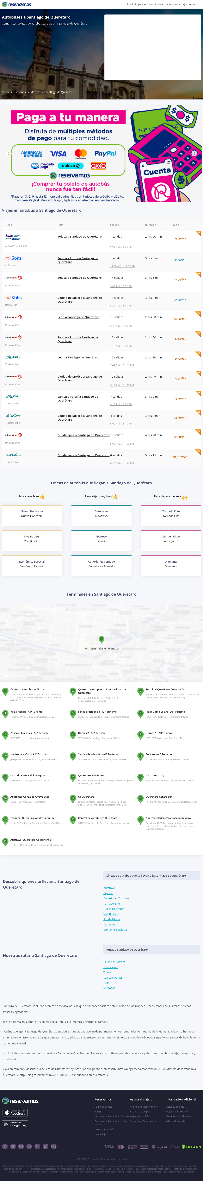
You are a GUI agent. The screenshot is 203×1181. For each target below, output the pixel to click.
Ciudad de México (114, 962)
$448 (184, 299)
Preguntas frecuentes (177, 1111)
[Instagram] (21, 1146)
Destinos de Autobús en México (112, 1116)
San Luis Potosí (112, 977)
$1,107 (184, 457)
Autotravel (110, 888)
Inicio (5, 92)
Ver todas (109, 988)
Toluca (107, 972)
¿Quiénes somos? (104, 1106)
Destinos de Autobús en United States (111, 1123)
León (106, 983)
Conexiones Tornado (116, 898)
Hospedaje (100, 1134)
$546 (184, 398)
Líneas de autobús (104, 1129)
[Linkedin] (29, 1146)
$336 (184, 260)
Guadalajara (111, 967)
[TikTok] (45, 1146)
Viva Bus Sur (111, 914)
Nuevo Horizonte (114, 909)
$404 (184, 279)
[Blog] (54, 1146)
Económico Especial (115, 929)
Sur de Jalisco (111, 919)
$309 (184, 238)
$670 (184, 417)
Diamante (109, 924)
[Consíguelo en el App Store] (15, 1112)
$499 (184, 339)
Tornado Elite (111, 903)
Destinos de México (27, 92)
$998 (184, 437)
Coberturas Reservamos (143, 1121)
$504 (184, 359)
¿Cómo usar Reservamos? (144, 1106)
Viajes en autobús (139, 1116)
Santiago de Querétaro (60, 92)
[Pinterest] (37, 1146)
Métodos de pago (175, 1106)
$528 (184, 378)
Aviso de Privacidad (176, 1121)
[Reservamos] (16, 4)
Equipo (98, 1111)
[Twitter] (13, 1146)
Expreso (108, 893)
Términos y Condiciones (178, 1116)
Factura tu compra (140, 1111)
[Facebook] (5, 1146)
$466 (184, 319)
